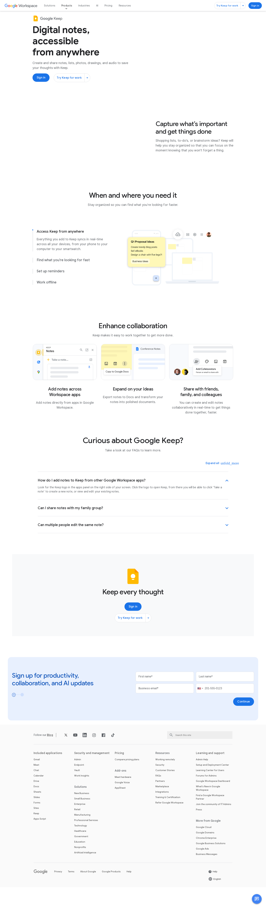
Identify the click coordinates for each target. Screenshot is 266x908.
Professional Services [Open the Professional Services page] (86, 841)
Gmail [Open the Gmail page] (37, 780)
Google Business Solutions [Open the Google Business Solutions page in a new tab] (210, 864)
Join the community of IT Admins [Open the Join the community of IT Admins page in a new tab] (213, 825)
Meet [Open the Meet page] (36, 785)
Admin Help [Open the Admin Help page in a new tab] (202, 780)
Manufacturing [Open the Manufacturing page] (82, 835)
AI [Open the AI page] (97, 5)
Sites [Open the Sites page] (36, 828)
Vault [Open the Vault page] (77, 791)
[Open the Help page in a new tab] (212, 892)
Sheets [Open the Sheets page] (37, 812)
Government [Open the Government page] (81, 857)
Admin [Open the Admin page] (77, 780)
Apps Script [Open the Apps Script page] (40, 839)
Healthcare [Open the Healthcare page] (80, 851)
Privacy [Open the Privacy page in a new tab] (58, 892)
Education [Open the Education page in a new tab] (79, 862)
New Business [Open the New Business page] (81, 814)
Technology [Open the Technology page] (80, 846)
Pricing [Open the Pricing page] (108, 5)
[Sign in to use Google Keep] (255, 5)
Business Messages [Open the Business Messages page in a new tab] (206, 875)
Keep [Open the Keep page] (36, 834)
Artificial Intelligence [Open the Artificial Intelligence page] (85, 873)
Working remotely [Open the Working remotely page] (165, 780)
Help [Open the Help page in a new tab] (129, 892)
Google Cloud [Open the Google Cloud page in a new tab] (203, 848)
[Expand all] (214, 484)
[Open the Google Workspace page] (21, 5)
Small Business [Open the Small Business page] (82, 819)
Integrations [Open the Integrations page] (162, 812)
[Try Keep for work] (229, 5)
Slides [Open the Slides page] (37, 818)
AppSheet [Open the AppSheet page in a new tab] (120, 808)
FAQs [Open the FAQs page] (158, 796)
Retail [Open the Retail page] (77, 830)
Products (66, 5)
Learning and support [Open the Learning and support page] (210, 774)
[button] (257, 899)
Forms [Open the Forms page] (37, 823)
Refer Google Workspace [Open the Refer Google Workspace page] (169, 823)
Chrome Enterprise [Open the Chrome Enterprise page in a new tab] (206, 858)
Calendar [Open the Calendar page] (39, 796)
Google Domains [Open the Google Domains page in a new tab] (205, 853)
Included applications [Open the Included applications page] (48, 774)
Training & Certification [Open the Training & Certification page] (167, 818)
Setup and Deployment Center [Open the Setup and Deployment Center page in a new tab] (212, 785)
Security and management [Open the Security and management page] (92, 774)
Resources (125, 5)
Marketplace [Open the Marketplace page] (162, 807)
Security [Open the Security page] (159, 785)
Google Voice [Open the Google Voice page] (122, 803)
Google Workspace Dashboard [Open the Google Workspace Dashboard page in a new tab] (213, 801)
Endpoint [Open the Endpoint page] (79, 785)
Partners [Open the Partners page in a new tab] (160, 801)
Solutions (49, 5)
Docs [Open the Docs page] (36, 807)
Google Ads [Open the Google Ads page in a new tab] (202, 869)
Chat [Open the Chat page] (36, 791)
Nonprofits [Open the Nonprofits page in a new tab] (80, 868)
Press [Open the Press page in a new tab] (199, 830)
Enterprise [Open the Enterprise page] (79, 824)
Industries (84, 5)
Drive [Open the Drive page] (36, 801)
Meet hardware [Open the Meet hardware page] (123, 797)
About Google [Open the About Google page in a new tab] (88, 892)
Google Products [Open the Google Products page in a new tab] (111, 892)
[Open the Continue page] (243, 722)
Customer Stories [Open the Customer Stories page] (165, 791)
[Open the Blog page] (50, 755)
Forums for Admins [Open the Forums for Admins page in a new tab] (206, 796)
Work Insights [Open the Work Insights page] (81, 796)
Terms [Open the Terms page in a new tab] (71, 892)
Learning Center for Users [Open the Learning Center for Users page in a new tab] (210, 791)
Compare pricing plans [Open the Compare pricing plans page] (127, 780)
